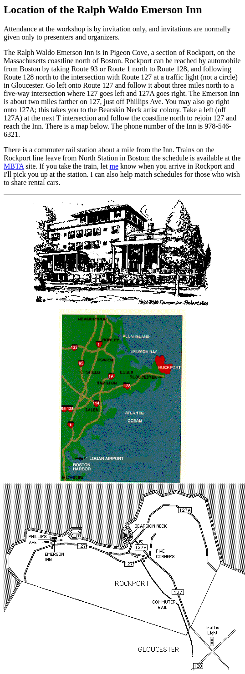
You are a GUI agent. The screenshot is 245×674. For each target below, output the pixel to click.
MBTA (14, 166)
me (113, 166)
